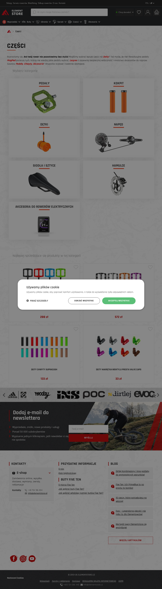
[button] (37, 300)
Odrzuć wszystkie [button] (84, 300)
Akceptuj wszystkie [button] (119, 300)
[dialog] (81, 294)
